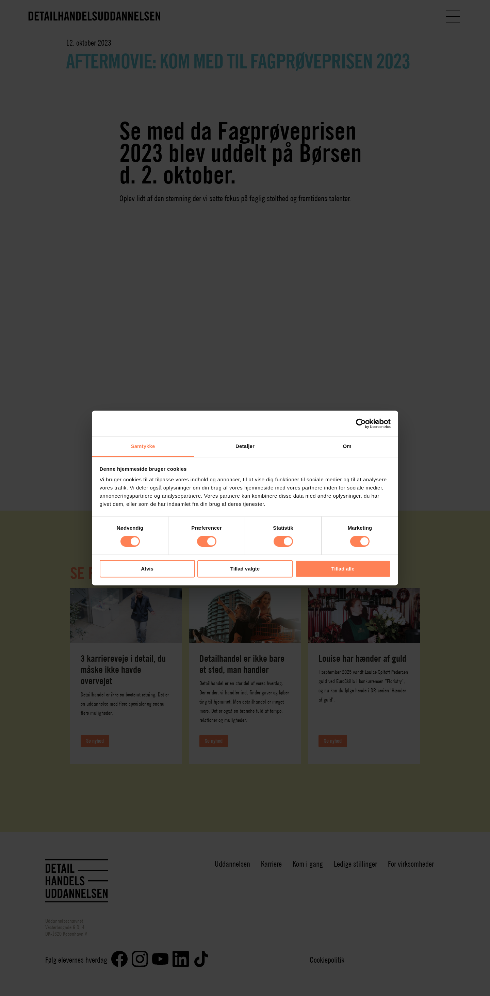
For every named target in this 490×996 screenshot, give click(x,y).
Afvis (147, 569)
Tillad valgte (245, 569)
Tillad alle (342, 569)
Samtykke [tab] (143, 446)
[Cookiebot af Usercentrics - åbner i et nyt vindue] (361, 423)
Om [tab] (347, 446)
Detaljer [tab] (245, 446)
